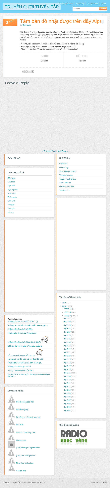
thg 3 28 (67, 328)
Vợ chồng (80, 4)
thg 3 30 (67, 322)
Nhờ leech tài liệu (66, 186)
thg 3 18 (67, 363)
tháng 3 (67, 316)
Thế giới (11, 205)
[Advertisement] (19, 266)
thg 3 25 (67, 339)
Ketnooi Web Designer (99, 482)
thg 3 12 (67, 383)
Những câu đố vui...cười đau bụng (22, 333)
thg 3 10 (67, 390)
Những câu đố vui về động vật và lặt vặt (28, 342)
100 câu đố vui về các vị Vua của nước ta (25, 346)
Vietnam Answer (66, 175)
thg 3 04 (67, 410)
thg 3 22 (67, 349)
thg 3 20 (67, 356)
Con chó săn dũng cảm (25, 432)
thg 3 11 (67, 386)
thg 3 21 (67, 352)
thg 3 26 (67, 335)
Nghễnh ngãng (22, 409)
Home (103, 4)
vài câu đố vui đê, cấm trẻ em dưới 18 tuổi (25, 359)
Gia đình (11, 182)
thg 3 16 (67, 369)
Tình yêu (11, 208)
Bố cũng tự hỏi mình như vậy (28, 417)
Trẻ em (10, 212)
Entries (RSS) (26, 482)
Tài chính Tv (64, 190)
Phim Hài (63, 164)
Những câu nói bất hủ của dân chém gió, (25, 363)
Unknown (26, 25)
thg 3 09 (67, 393)
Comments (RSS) (38, 482)
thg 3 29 (67, 325)
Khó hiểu (19, 425)
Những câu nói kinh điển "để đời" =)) (23, 321)
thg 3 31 (67, 318)
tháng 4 (67, 312)
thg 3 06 (67, 403)
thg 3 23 (67, 346)
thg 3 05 (67, 407)
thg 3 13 (67, 380)
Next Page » (63, 151)
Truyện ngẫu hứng (65, 4)
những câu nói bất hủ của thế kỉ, (21, 370)
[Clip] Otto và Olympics (25, 455)
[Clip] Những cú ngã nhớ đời (28, 448)
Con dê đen (21, 471)
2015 (64, 303)
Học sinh (11, 186)
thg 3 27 (67, 332)
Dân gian (11, 178)
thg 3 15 (67, 373)
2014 (64, 306)
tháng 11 (68, 309)
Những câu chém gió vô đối (19, 366)
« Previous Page (49, 151)
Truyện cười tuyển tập (32, 6)
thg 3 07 (67, 400)
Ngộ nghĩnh (12, 189)
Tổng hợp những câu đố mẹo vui (25, 355)
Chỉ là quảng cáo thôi (25, 402)
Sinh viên (11, 201)
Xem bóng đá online (67, 171)
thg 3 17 (67, 366)
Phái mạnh (12, 197)
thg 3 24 (67, 342)
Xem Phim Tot (65, 183)
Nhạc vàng (63, 167)
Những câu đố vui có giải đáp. (20, 329)
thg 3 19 (67, 359)
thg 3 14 (67, 376)
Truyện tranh (92, 4)
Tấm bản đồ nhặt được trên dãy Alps (61, 21)
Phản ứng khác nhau (25, 463)
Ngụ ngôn (12, 193)
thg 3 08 (67, 397)
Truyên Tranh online (67, 179)
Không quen (21, 440)
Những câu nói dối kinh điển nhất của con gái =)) (28, 325)
